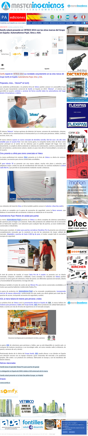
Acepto (65, 432)
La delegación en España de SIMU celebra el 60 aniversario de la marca (24, 371)
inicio (28, 23)
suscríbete (69, 23)
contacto (77, 23)
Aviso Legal (52, 434)
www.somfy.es (5, 383)
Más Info (71, 432)
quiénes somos (37, 23)
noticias (46, 23)
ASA (49, 303)
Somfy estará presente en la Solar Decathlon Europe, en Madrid (21, 375)
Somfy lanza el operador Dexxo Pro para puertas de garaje (19, 367)
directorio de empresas (57, 23)
